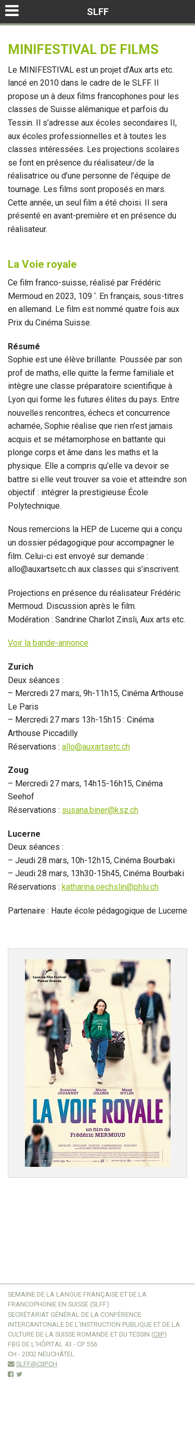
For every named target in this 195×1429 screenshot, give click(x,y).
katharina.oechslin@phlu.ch (110, 887)
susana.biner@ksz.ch (100, 810)
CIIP (158, 1334)
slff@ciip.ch (36, 1364)
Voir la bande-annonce (48, 643)
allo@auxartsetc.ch (96, 747)
